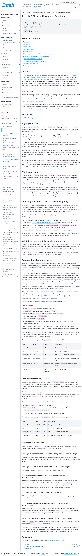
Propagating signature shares (33, 59)
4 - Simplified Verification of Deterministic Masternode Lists (11, 147)
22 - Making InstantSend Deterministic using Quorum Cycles (10, 228)
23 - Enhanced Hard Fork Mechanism (10, 233)
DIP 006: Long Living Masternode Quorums (37, 118)
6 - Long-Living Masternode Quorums (9, 155)
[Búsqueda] (68, 2)
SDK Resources (6, 126)
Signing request (29, 49)
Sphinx (43, 554)
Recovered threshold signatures (36, 61)
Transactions (6, 25)
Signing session (29, 51)
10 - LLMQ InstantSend (10, 171)
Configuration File (7, 87)
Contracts (5, 67)
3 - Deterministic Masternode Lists (8, 142)
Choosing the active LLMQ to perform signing (38, 54)
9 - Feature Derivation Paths (9, 167)
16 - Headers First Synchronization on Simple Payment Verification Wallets (11, 200)
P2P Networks (6, 30)
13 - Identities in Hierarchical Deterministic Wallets (10, 183)
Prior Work (27, 47)
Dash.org (49, 4)
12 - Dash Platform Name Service (10, 177)
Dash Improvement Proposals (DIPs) (42, 12)
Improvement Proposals (9, 33)
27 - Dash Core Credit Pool (11, 251)
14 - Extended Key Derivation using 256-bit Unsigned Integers (10, 189)
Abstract (26, 42)
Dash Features (6, 59)
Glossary (4, 116)
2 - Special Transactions (10, 138)
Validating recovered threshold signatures (37, 56)
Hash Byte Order (7, 40)
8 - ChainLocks (7, 164)
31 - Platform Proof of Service (9, 270)
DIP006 (38, 266)
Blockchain (5, 23)
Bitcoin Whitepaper (7, 274)
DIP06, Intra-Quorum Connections (54, 296)
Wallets (4, 28)
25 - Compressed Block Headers (10, 245)
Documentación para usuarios (27, 5)
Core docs (35, 5)
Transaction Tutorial (8, 92)
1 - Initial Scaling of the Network (10, 134)
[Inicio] (23, 12)
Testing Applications (8, 90)
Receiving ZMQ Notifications (10, 97)
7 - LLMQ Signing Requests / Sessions (11, 160)
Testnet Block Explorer (8, 121)
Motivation (27, 44)
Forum (56, 4)
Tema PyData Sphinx (70, 554)
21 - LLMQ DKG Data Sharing (9, 222)
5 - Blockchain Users (9, 152)
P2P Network (6, 75)
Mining (4, 78)
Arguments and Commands (6, 105)
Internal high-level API (31, 63)
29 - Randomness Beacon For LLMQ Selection (10, 259)
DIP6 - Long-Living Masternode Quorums (44, 223)
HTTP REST (5, 47)
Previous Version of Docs (9, 277)
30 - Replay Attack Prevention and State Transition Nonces (9, 265)
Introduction (5, 20)
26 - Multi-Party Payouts (10, 248)
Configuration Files (7, 109)
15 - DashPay (7, 194)
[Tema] (72, 7)
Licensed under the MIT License (55, 541)
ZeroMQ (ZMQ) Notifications (10, 50)
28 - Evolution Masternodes (7, 254)
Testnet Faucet (6, 123)
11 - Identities (7, 174)
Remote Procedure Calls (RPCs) (9, 43)
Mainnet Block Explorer (9, 118)
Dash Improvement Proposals (7, 130)
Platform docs (41, 5)
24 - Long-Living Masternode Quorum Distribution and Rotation (10, 239)
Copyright (27, 66)
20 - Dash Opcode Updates (11, 219)
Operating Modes (7, 72)
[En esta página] (79, 5)
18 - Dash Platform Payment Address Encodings (8, 214)
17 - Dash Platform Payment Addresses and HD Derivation (10, 207)
